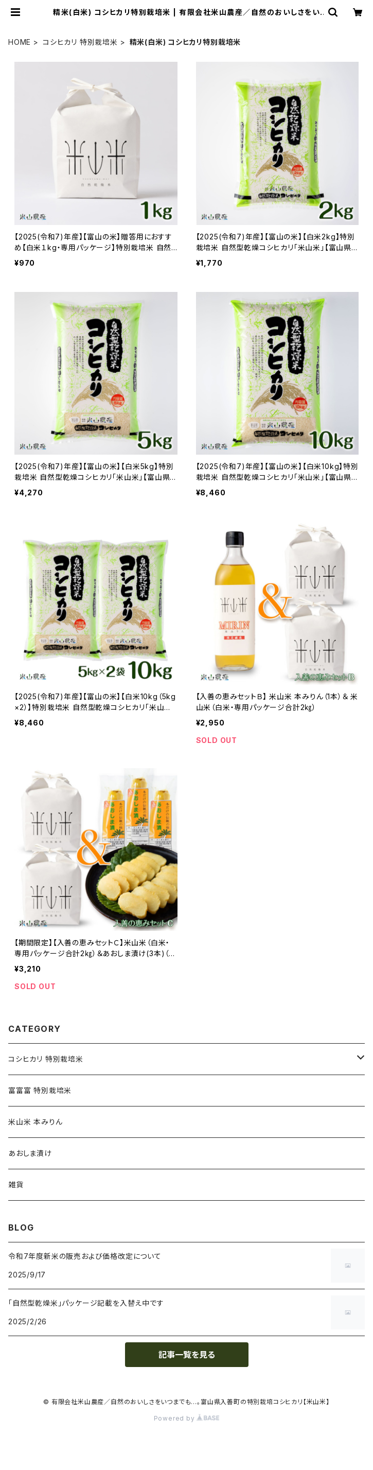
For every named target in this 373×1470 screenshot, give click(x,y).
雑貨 (16, 1184)
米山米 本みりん (35, 1121)
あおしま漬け (30, 1153)
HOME (19, 42)
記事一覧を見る (186, 1355)
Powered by (187, 1418)
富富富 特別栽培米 (40, 1090)
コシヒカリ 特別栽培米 (80, 42)
